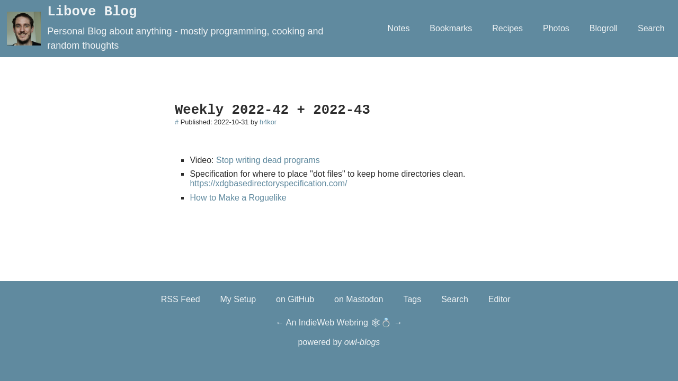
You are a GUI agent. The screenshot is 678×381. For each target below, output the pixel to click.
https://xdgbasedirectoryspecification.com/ (268, 183)
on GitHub (295, 299)
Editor (499, 299)
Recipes (507, 28)
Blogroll (604, 28)
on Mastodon (358, 299)
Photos (556, 28)
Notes (399, 28)
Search (651, 28)
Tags (412, 299)
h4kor (268, 122)
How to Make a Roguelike (238, 197)
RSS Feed (180, 299)
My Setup (238, 299)
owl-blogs (362, 342)
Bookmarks (451, 28)
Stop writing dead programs (268, 160)
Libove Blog (92, 12)
